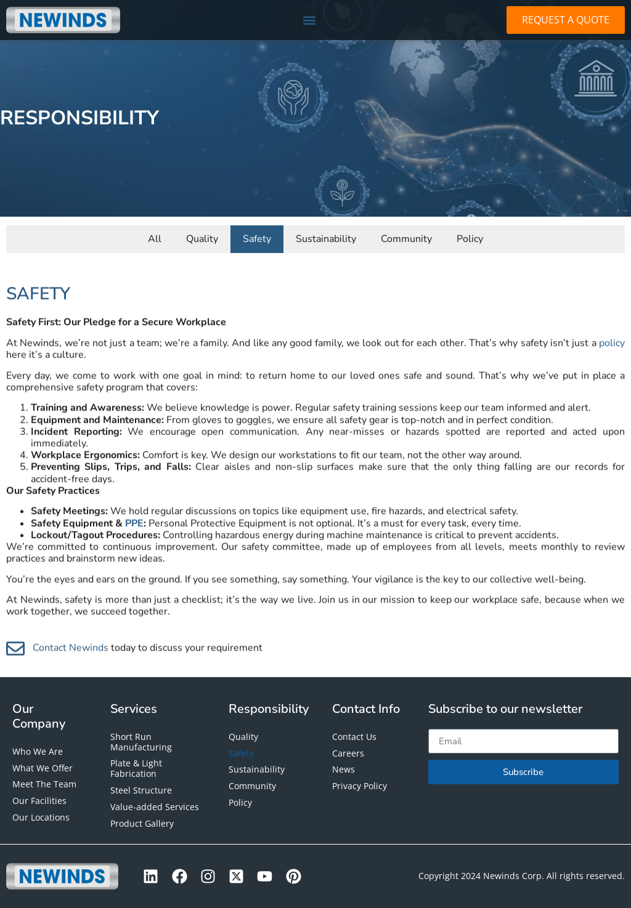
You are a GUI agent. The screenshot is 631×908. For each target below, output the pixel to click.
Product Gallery (142, 823)
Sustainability (326, 236)
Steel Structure (141, 790)
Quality (202, 236)
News (343, 769)
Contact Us (354, 736)
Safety (257, 236)
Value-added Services (154, 807)
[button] (309, 20)
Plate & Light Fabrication (136, 768)
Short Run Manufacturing (141, 742)
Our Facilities (39, 800)
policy (612, 372)
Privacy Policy (359, 786)
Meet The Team (44, 784)
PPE (134, 552)
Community (406, 236)
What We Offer (42, 768)
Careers (348, 753)
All (154, 236)
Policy (470, 236)
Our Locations (41, 817)
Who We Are (37, 751)
